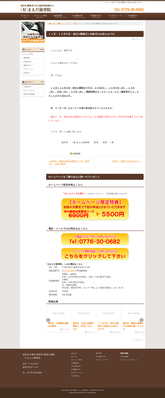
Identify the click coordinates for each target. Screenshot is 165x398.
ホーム (26, 16)
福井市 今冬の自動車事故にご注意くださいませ (83, 326)
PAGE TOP (137, 340)
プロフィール (117, 16)
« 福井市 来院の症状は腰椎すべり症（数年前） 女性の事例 (69, 162)
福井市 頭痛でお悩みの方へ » (126, 161)
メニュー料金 (42, 16)
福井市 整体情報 (29, 94)
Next (141, 320)
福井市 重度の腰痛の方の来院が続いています (133, 326)
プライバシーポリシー (129, 360)
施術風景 (61, 16)
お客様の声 (80, 16)
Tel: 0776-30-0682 (129, 9)
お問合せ (136, 16)
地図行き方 (99, 16)
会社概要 (125, 356)
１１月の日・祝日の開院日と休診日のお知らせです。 (108, 326)
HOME (52, 23)
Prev (48, 320)
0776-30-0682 (68, 271)
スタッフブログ (64, 23)
